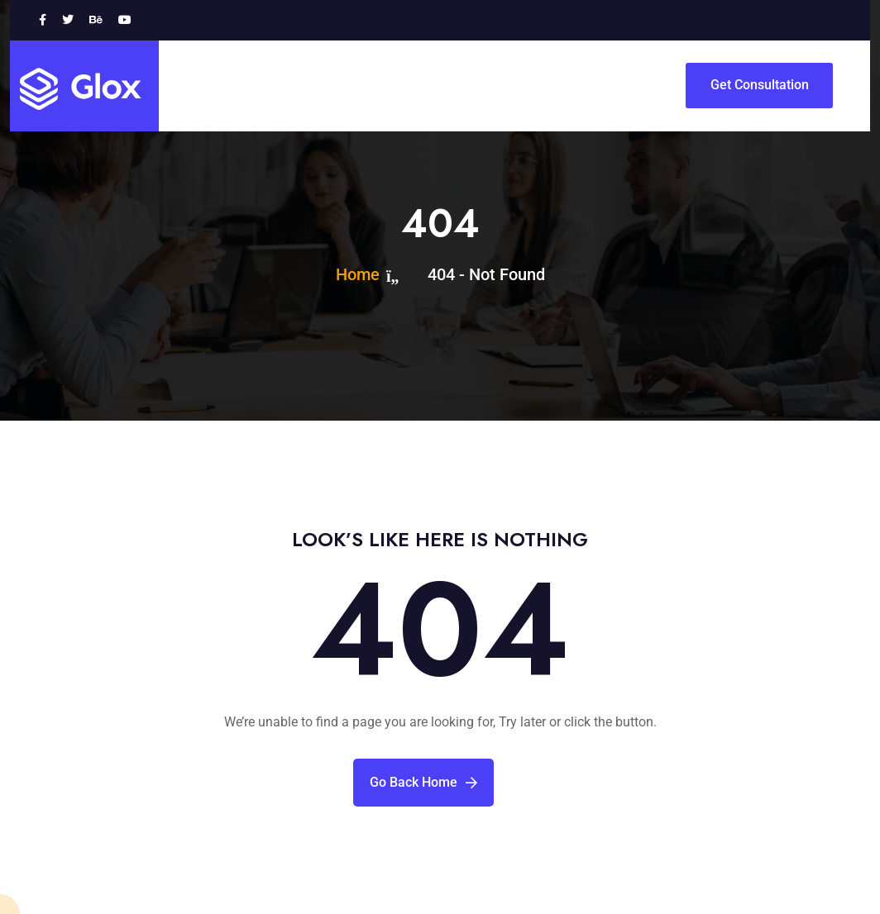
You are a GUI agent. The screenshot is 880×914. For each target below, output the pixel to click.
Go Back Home (423, 782)
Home (362, 274)
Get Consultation (759, 85)
